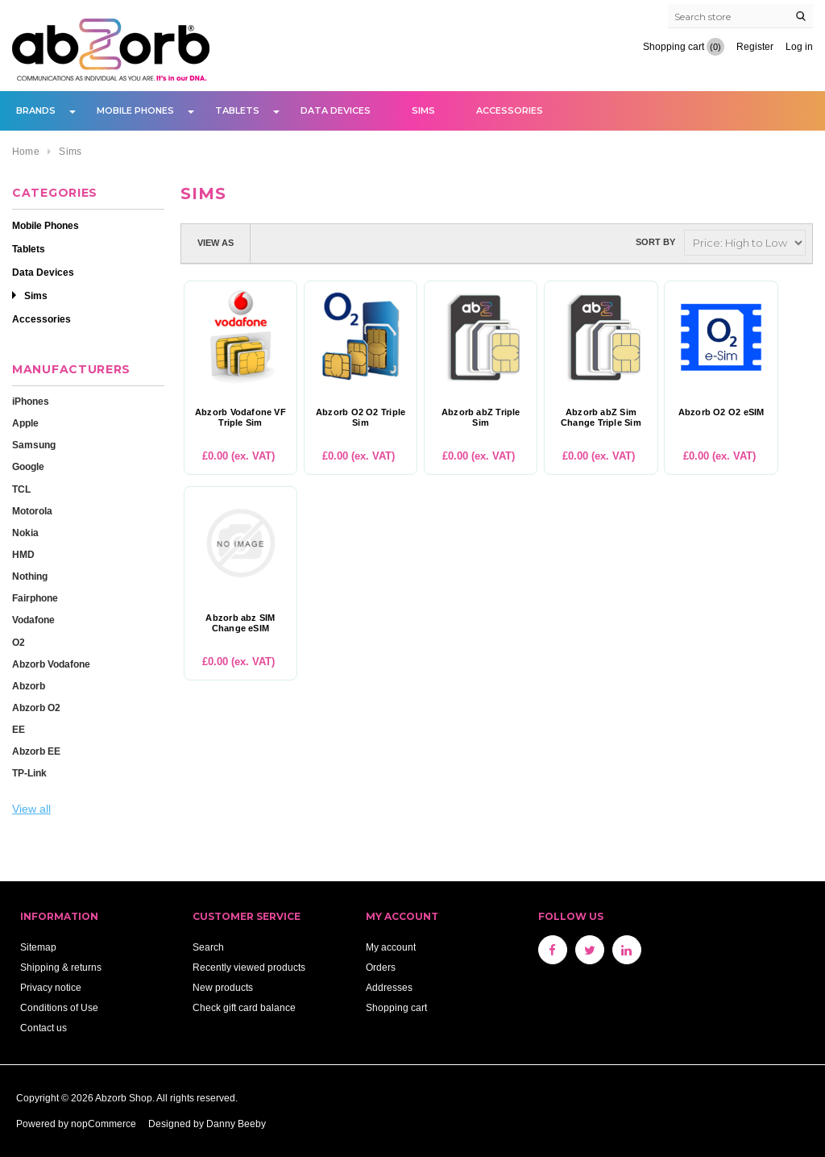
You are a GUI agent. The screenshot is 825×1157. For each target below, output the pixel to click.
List (299, 243)
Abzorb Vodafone (51, 664)
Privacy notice (50, 987)
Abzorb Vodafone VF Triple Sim (240, 417)
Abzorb (28, 686)
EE (18, 729)
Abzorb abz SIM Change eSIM (240, 623)
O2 (18, 642)
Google (28, 466)
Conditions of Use (59, 1007)
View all (31, 808)
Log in (799, 46)
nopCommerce (103, 1123)
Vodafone (33, 620)
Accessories (509, 110)
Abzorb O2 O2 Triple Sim (360, 417)
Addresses (389, 987)
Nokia (25, 532)
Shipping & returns (61, 967)
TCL (21, 489)
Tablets (237, 110)
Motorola (32, 511)
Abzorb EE (36, 751)
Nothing (30, 576)
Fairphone (35, 598)
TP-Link (29, 773)
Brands (36, 110)
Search (208, 947)
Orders (381, 967)
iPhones (30, 401)
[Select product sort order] (745, 243)
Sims (423, 110)
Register (754, 46)
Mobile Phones (135, 110)
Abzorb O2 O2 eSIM (721, 412)
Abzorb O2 (36, 707)
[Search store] (740, 16)
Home (25, 151)
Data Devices (336, 110)
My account (391, 947)
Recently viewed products (249, 967)
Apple (25, 423)
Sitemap (38, 947)
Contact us (43, 1028)
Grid (270, 243)
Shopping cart (396, 1007)
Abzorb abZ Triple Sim (481, 417)
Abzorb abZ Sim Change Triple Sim (601, 417)
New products (223, 987)
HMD (23, 554)
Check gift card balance (244, 1007)
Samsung (34, 445)
